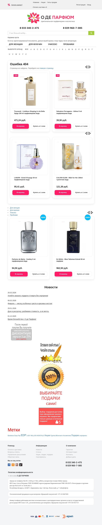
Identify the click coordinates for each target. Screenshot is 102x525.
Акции (43, 2)
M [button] (69, 49)
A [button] (31, 49)
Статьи (38, 452)
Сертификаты (41, 457)
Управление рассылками (17, 454)
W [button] (16, 54)
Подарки (75, 435)
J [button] (59, 49)
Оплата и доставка (14, 450)
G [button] (50, 49)
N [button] (72, 49)
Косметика (67, 435)
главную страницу (46, 68)
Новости (39, 450)
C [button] (37, 49)
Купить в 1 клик (39, 126)
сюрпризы (83, 435)
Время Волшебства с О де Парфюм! (22, 319)
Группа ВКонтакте (57, 435)
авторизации (72, 41)
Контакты (69, 454)
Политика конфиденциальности (20, 472)
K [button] (62, 49)
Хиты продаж (52, 2)
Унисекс (52, 44)
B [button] (34, 49)
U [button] (9, 54)
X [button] (19, 54)
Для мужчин (35, 44)
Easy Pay (17, 435)
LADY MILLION (32, 435)
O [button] (75, 49)
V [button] (12, 54)
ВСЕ (26, 49)
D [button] (40, 49)
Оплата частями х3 (40, 7)
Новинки (36, 2)
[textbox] (48, 33)
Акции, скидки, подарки (44, 454)
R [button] (85, 49)
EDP (23, 435)
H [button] (53, 49)
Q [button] (82, 49)
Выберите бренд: (15, 49)
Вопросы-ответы (14, 452)
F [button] (47, 49)
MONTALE (40, 435)
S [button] (88, 49)
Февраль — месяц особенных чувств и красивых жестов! (30, 303)
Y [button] (22, 54)
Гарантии (69, 450)
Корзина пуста (13, 37)
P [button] (79, 49)
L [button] (65, 49)
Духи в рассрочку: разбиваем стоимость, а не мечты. (28, 311)
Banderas (11, 435)
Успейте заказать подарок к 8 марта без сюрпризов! (28, 296)
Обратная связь (13, 457)
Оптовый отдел (71, 452)
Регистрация (81, 5)
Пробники (68, 44)
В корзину (21, 126)
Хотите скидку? (16, 5)
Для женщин (16, 44)
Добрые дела (71, 457)
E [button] (44, 49)
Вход (89, 5)
